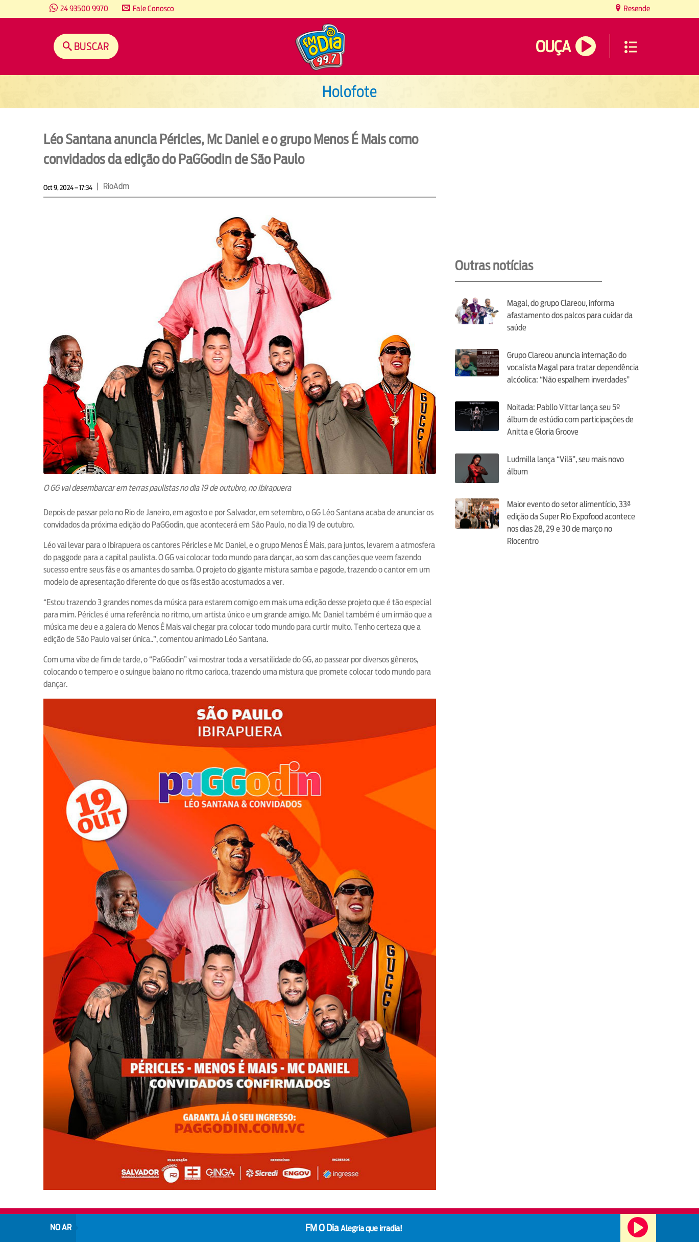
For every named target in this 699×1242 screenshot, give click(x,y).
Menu (630, 47)
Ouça (553, 47)
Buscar (90, 46)
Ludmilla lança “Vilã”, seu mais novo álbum (565, 465)
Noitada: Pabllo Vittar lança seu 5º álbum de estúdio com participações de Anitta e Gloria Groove (570, 419)
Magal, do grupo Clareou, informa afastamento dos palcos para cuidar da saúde (570, 315)
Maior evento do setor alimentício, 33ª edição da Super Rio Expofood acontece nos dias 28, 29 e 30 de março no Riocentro (571, 522)
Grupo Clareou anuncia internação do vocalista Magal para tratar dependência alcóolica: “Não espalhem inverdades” (573, 367)
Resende (636, 8)
